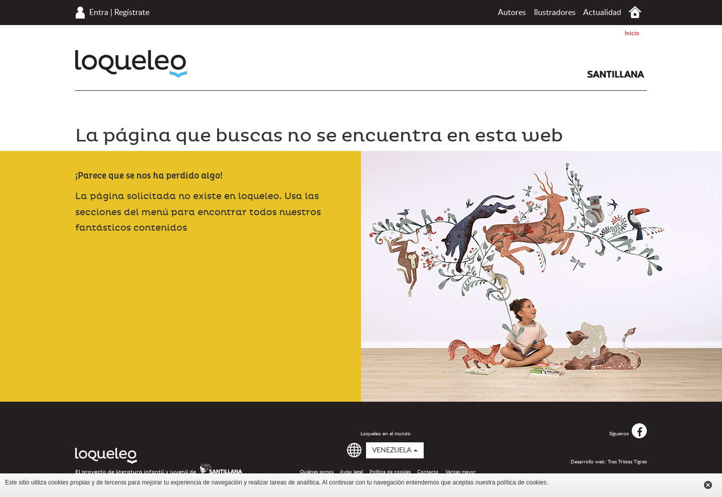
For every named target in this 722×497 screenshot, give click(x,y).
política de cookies (522, 482)
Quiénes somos (316, 471)
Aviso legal (351, 471)
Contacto (428, 471)
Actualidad (602, 13)
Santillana (615, 74)
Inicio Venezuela (635, 12)
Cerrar (708, 485)
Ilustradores (555, 13)
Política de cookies (390, 471)
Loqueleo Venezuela (131, 64)
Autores (512, 13)
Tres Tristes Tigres (627, 461)
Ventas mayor (460, 471)
